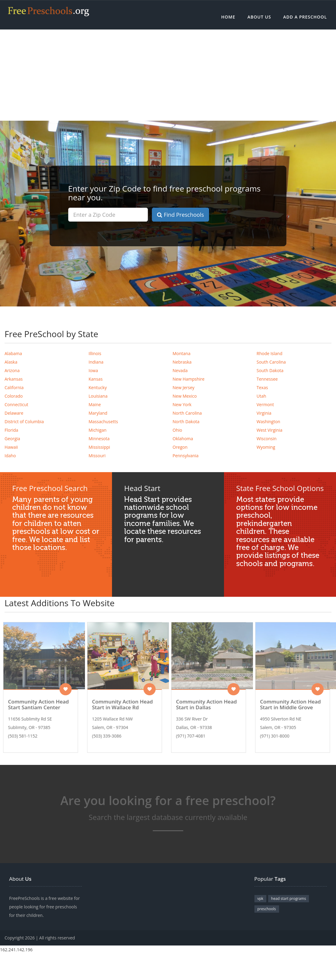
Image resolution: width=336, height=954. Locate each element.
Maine (95, 404)
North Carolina (187, 413)
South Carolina (271, 362)
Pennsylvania (185, 455)
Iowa (93, 370)
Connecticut (16, 404)
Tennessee (267, 379)
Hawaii (11, 447)
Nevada (180, 370)
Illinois (95, 353)
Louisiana (98, 396)
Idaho (10, 455)
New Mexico (185, 396)
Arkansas (14, 379)
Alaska (11, 362)
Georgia (12, 438)
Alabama (13, 353)
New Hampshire (189, 379)
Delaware (14, 413)
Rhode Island (269, 353)
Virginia (264, 413)
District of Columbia (24, 421)
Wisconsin (267, 438)
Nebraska (182, 362)
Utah (261, 396)
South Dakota (270, 370)
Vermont (265, 404)
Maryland (98, 413)
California (14, 387)
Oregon (180, 447)
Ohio (177, 430)
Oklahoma (183, 438)
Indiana (96, 362)
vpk (260, 898)
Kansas (96, 379)
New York (182, 404)
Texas (262, 387)
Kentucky (98, 387)
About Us (259, 17)
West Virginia (269, 430)
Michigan (98, 430)
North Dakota (186, 421)
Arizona (12, 370)
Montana (182, 353)
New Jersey (183, 387)
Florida (11, 430)
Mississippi (99, 447)
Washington (268, 421)
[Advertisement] (168, 75)
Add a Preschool (305, 17)
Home (228, 17)
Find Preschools (180, 214)
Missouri (97, 455)
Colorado (14, 396)
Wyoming (266, 447)
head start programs (288, 898)
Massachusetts (103, 421)
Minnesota (99, 438)
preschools (266, 908)
